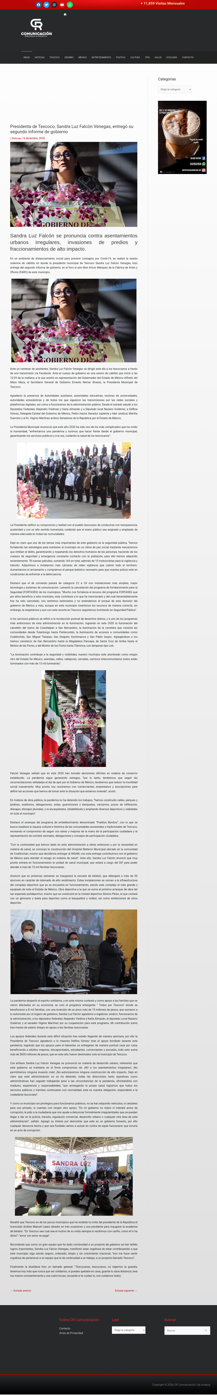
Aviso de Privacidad (71, 1333)
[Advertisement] (73, 100)
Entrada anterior (22, 1291)
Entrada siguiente (125, 1291)
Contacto (64, 1329)
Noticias (17, 138)
